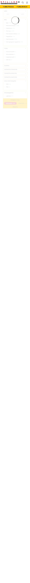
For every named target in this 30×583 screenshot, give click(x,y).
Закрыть (15, 107)
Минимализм (10, 54)
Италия (9, 105)
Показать (10, 103)
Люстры (10, 31)
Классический (11, 51)
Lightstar (9, 96)
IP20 (8, 84)
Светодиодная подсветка (14, 42)
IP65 (8, 87)
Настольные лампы (13, 33)
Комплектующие (12, 25)
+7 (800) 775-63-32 (8, 7)
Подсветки (10, 36)
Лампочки (10, 28)
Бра (8, 23)
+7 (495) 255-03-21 (21, 7)
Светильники (11, 39)
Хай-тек (9, 59)
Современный (11, 57)
